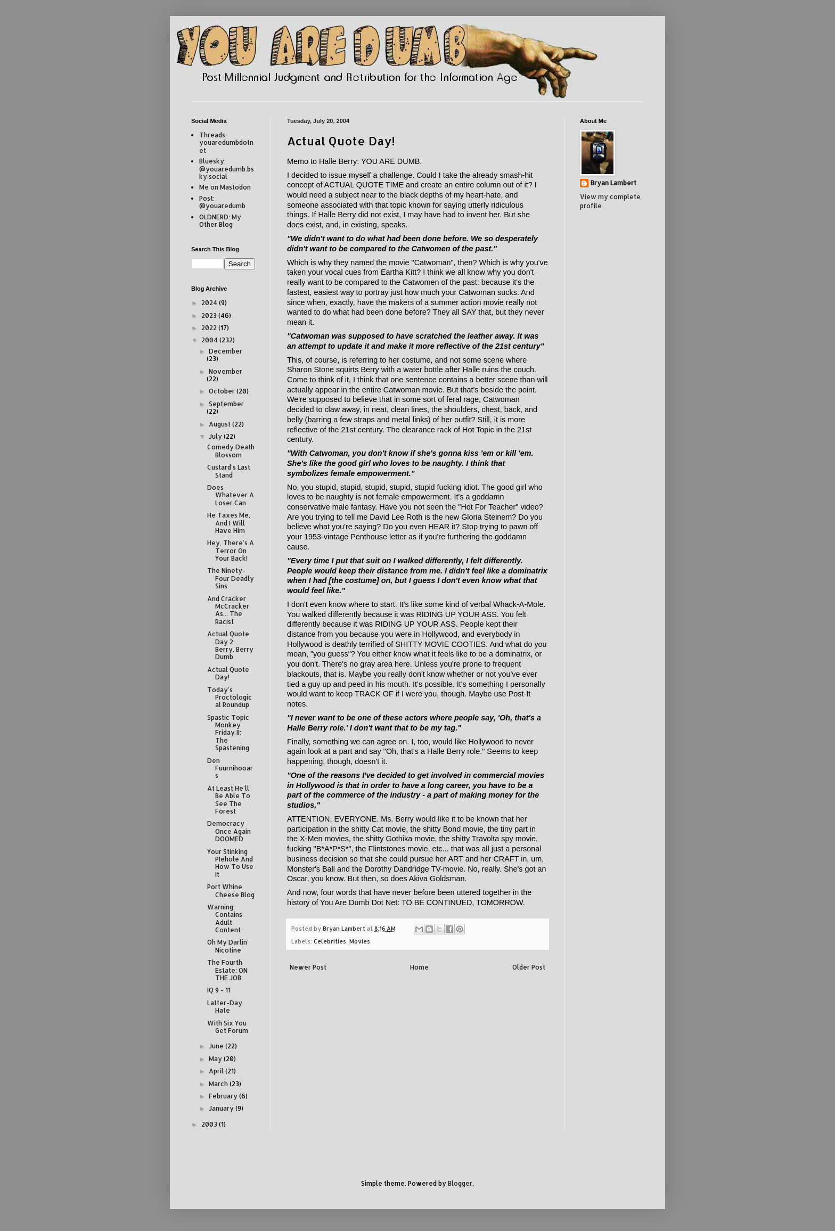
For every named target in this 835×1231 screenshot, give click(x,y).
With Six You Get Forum (227, 1027)
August (220, 424)
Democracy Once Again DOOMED (229, 831)
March (219, 1084)
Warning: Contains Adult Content (224, 918)
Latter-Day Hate (224, 1006)
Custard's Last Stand (228, 471)
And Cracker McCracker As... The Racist (228, 610)
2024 (210, 303)
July (216, 436)
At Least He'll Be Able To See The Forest (228, 799)
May (216, 1059)
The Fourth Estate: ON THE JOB (227, 970)
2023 (209, 315)
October (222, 391)
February (224, 1096)
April (217, 1071)
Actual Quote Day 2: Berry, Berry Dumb (230, 645)
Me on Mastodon (225, 187)
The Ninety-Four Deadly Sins (230, 578)
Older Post (528, 967)
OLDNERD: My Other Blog (220, 220)
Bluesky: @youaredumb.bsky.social (226, 168)
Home (419, 967)
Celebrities (330, 941)
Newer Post (308, 967)
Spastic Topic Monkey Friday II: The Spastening (228, 732)
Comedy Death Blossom (231, 450)
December (225, 351)
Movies (359, 941)
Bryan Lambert (613, 183)
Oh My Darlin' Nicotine (228, 946)
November (225, 371)
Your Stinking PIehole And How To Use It (230, 863)
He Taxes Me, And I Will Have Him (228, 523)
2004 (210, 340)
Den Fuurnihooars (230, 768)
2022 (209, 328)
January (222, 1108)
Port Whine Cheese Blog (231, 890)
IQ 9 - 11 (219, 990)
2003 (210, 1124)
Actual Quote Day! (228, 673)
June (217, 1046)
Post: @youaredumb (222, 202)
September (226, 404)
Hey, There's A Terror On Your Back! (230, 550)
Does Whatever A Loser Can (230, 495)
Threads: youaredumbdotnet (226, 142)
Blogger (460, 1183)
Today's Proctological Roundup (229, 697)
